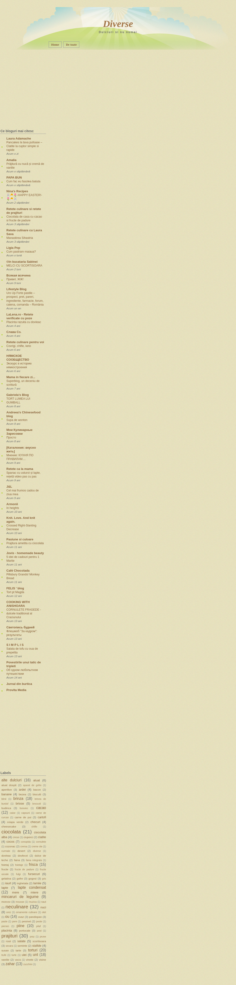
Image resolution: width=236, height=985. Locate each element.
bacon (37, 789)
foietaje (19, 865)
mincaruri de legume (19, 897)
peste (39, 921)
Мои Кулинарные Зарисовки (19, 431)
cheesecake (8, 826)
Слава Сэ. (13, 332)
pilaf (38, 926)
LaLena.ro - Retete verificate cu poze (19, 316)
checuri (35, 822)
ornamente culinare (26, 912)
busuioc (24, 808)
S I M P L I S (15, 645)
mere (15, 892)
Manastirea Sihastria (19, 238)
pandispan (35, 916)
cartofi (42, 817)
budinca (6, 808)
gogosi (32, 878)
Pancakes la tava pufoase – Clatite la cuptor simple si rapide (24, 146)
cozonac (10, 846)
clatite (42, 837)
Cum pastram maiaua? (21, 251)
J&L (9, 486)
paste (4, 921)
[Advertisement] (30, 79)
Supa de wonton (16, 420)
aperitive (6, 789)
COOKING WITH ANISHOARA (18, 604)
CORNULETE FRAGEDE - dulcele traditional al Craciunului (23, 613)
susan (5, 950)
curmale (5, 851)
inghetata (22, 883)
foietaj (5, 864)
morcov (5, 901)
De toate (71, 44)
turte (14, 955)
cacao (41, 808)
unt (35, 955)
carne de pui (23, 817)
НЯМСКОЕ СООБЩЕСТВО (17, 357)
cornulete (41, 842)
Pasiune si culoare (19, 539)
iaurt (8, 883)
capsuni (25, 813)
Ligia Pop (13, 248)
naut (43, 902)
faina (17, 860)
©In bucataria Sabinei (22, 261)
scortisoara (39, 941)
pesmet (26, 921)
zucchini (27, 964)
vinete (29, 959)
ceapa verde (15, 821)
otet (44, 912)
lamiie (37, 883)
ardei (22, 789)
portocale (24, 930)
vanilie (5, 959)
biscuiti (37, 794)
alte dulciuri (11, 780)
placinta (6, 930)
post (39, 930)
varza (18, 960)
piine (20, 926)
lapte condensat (32, 887)
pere (14, 921)
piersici (5, 926)
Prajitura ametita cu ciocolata (25, 543)
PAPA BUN (14, 177)
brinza (18, 799)
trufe (3, 955)
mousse (20, 902)
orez (8, 912)
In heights (12, 508)
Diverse (118, 23)
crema (23, 846)
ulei (24, 955)
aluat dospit (9, 785)
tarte (18, 950)
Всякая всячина (18, 275)
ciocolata (11, 831)
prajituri (9, 935)
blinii (3, 799)
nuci (43, 907)
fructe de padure (24, 869)
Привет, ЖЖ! (15, 279)
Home (55, 44)
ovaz (21, 916)
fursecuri (34, 874)
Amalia (11, 160)
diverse (37, 851)
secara (9, 946)
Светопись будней (20, 627)
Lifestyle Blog (16, 289)
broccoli (36, 803)
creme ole (37, 846)
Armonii (12, 504)
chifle (34, 826)
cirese (16, 837)
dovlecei (23, 855)
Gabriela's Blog (17, 395)
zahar (10, 964)
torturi (33, 950)
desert (21, 850)
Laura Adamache (18, 138)
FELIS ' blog (15, 588)
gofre (20, 878)
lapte (4, 887)
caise (12, 813)
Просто (11, 437)
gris (44, 878)
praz (32, 936)
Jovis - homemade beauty (25, 553)
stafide (36, 945)
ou (7, 917)
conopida (26, 842)
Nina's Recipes (17, 191)
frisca (33, 864)
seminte (22, 945)
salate (21, 941)
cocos (10, 841)
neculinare (16, 906)
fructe (4, 869)
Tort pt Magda (15, 592)
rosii (8, 941)
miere (34, 892)
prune (43, 936)
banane (6, 794)
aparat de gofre (32, 785)
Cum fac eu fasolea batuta (23, 181)
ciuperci (28, 837)
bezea (22, 794)
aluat (36, 780)
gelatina (6, 878)
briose (20, 803)
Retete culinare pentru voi (25, 342)
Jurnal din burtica (19, 684)
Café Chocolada (18, 570)
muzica (33, 902)
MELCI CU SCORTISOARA (24, 265)
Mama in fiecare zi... (20, 377)
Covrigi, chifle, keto (18, 346)
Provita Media (16, 690)
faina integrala (34, 860)
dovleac (6, 855)
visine (42, 959)
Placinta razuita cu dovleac (23, 322)
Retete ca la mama (19, 469)
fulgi (18, 874)
